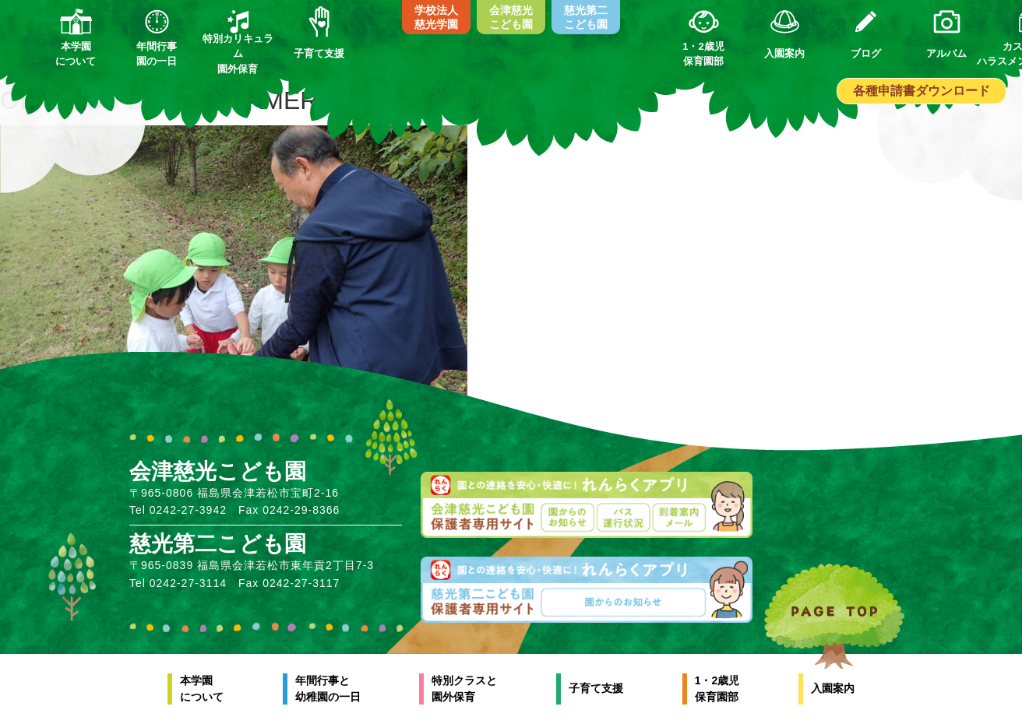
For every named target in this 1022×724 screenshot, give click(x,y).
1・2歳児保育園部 (717, 688)
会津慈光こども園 (511, 17)
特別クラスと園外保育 (464, 688)
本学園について (202, 688)
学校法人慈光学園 (436, 17)
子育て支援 (596, 688)
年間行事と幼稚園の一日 (328, 688)
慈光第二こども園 (586, 17)
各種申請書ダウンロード (921, 90)
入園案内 (833, 688)
